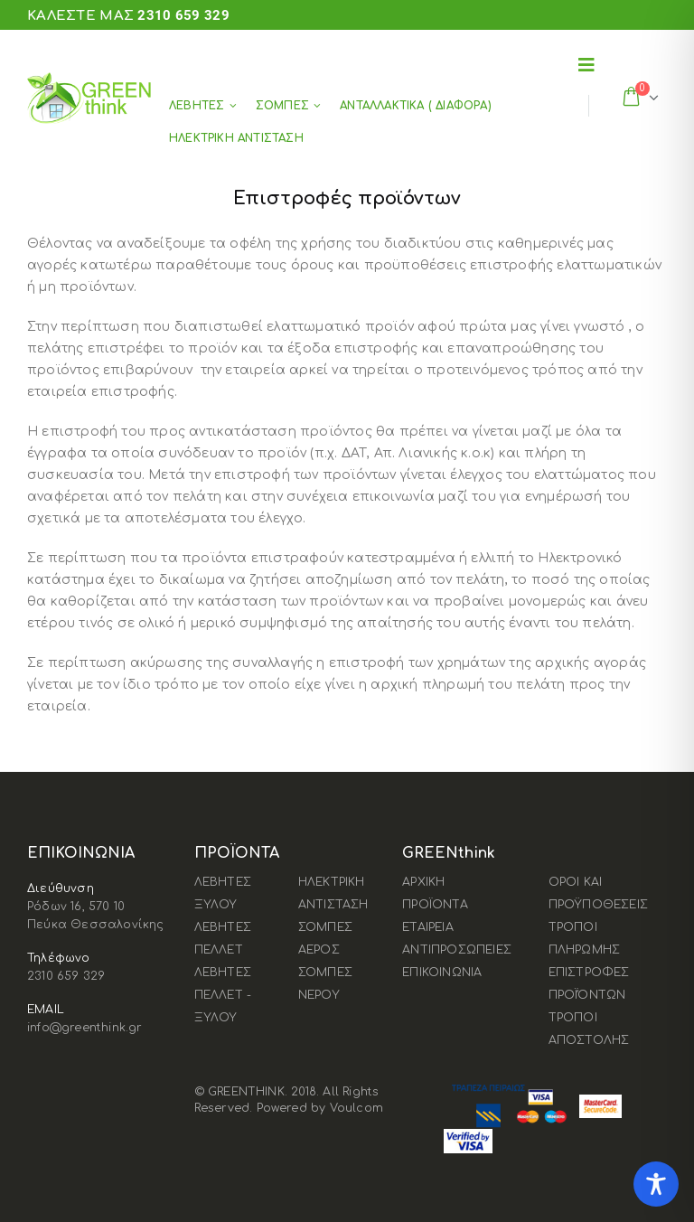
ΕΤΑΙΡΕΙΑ (428, 927)
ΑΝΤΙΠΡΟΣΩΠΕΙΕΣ (456, 950)
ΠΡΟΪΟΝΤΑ (435, 904)
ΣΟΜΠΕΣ (282, 105)
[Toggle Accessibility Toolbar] (656, 1184)
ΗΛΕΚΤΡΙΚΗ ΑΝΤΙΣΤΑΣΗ (236, 138)
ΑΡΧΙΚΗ (423, 882)
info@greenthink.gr (85, 1027)
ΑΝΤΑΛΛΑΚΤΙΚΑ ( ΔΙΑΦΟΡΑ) (416, 105)
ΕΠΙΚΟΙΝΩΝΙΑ (442, 972)
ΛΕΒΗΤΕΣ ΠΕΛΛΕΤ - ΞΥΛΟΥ (223, 995)
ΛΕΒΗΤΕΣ (196, 105)
